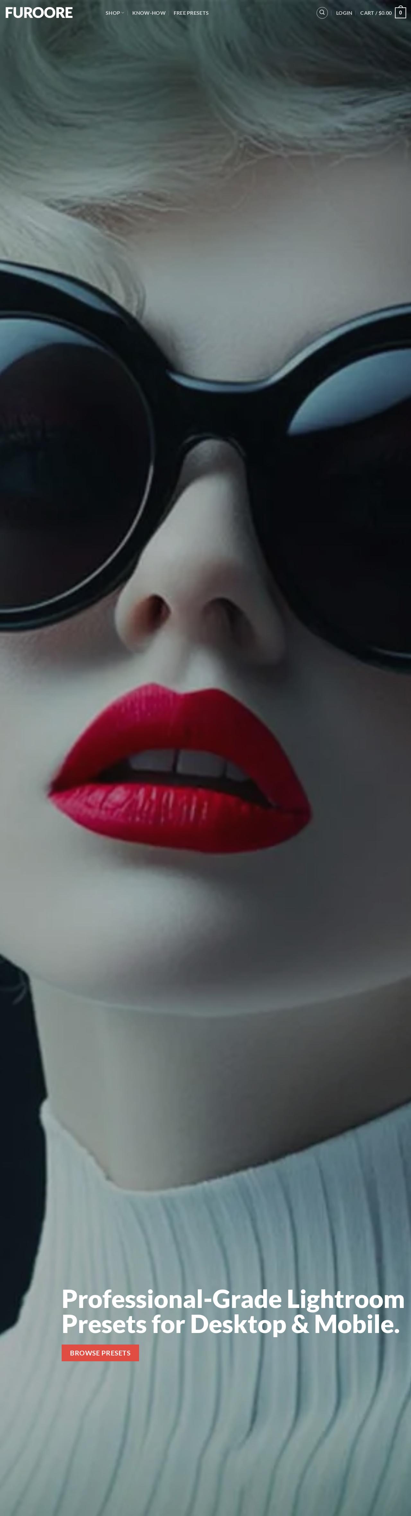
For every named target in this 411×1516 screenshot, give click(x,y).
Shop (115, 13)
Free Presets (191, 13)
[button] (322, 12)
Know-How (149, 13)
